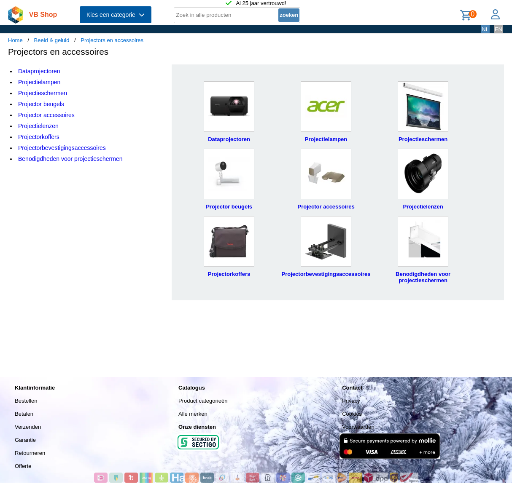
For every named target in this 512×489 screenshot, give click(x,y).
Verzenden (28, 427)
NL (485, 29)
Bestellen (26, 401)
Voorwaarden (358, 427)
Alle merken (192, 414)
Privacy (351, 401)
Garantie (25, 440)
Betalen (24, 414)
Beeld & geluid (52, 40)
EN (498, 29)
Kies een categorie (115, 14)
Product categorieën (202, 401)
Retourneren (30, 453)
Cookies (352, 414)
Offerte (23, 466)
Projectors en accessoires (112, 40)
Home (15, 40)
